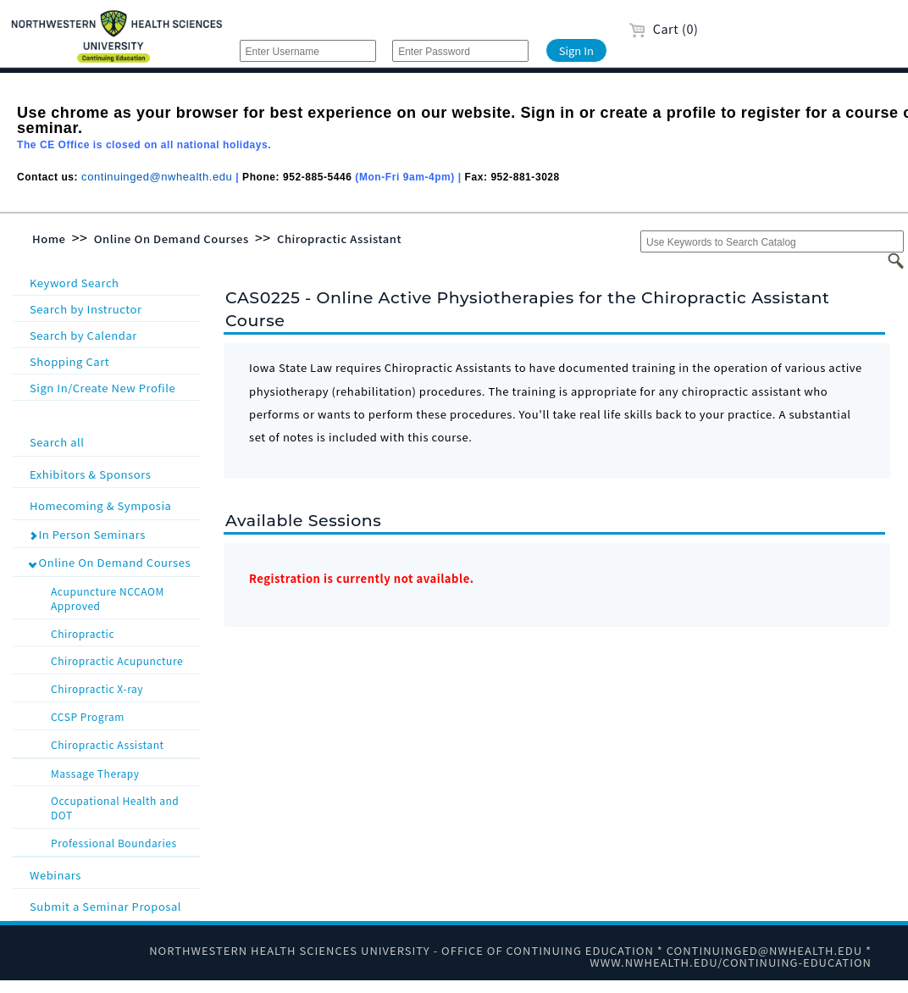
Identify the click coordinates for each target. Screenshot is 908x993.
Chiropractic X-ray (124, 687)
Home (49, 238)
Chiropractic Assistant (339, 238)
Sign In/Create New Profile (102, 388)
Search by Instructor (86, 309)
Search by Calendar (83, 335)
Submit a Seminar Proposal (113, 905)
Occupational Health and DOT (124, 806)
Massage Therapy (124, 771)
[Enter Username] (308, 51)
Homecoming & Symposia (113, 504)
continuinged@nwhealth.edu (156, 176)
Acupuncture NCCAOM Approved (124, 597)
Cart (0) (663, 28)
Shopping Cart (69, 361)
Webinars (113, 874)
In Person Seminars (87, 534)
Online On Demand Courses (171, 238)
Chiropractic (124, 632)
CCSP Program (124, 715)
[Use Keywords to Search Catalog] (772, 241)
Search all (113, 441)
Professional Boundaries (124, 841)
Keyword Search (74, 283)
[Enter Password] (460, 51)
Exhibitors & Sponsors (113, 473)
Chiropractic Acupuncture (124, 659)
